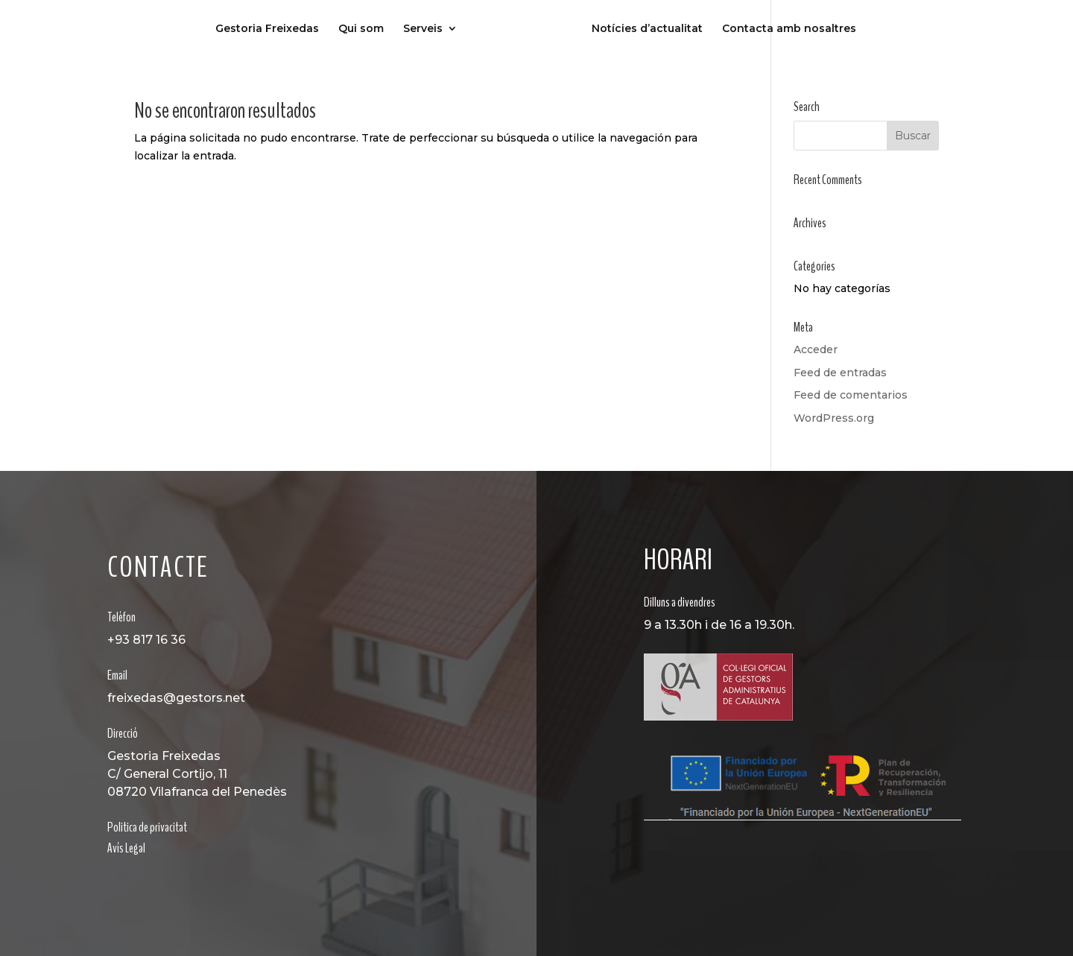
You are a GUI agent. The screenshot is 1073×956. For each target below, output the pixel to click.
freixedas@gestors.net (176, 698)
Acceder (816, 349)
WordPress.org (834, 418)
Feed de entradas (840, 372)
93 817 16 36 (150, 640)
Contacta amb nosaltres (789, 29)
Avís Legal (126, 848)
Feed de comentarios (851, 395)
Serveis (423, 29)
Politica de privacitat (147, 827)
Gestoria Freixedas (267, 29)
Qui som (361, 29)
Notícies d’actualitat (647, 29)
